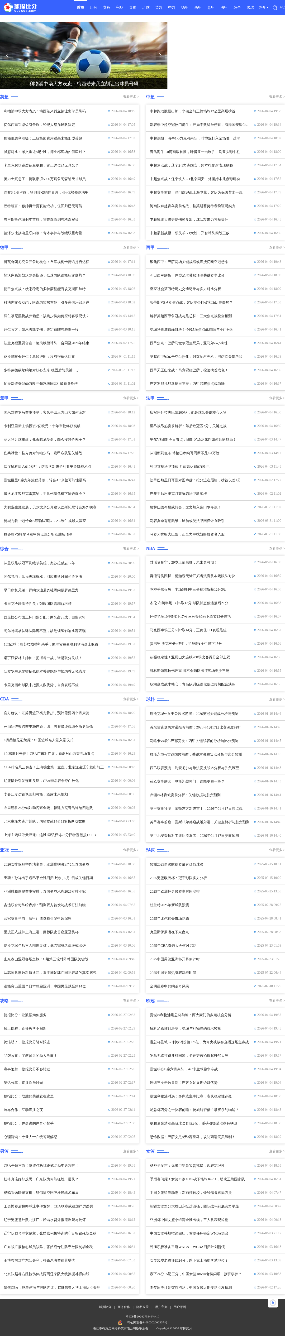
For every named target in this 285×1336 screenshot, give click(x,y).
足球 (146, 7)
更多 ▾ (263, 7)
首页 (80, 7)
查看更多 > (131, 97)
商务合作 (124, 1307)
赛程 (106, 7)
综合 (237, 7)
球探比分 (105, 1307)
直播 (133, 7)
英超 (159, 7)
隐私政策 (142, 1307)
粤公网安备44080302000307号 (147, 1322)
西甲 (198, 7)
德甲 (185, 7)
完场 (120, 7)
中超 (172, 7)
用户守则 (161, 1307)
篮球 (250, 7)
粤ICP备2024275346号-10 (142, 1316)
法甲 (224, 7)
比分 (93, 7)
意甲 (211, 7)
